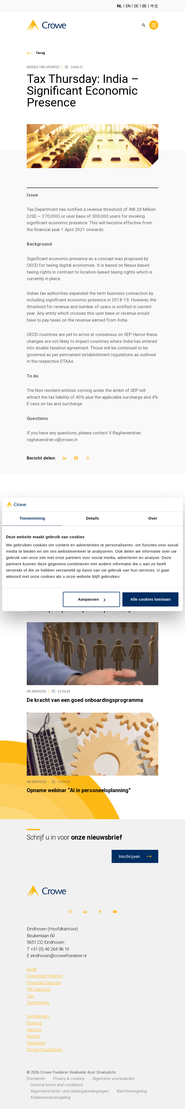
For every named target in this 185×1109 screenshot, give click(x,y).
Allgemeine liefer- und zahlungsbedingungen (70, 1091)
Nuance (34, 1022)
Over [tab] (152, 518)
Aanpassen (91, 599)
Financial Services (44, 982)
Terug (40, 53)
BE (144, 6)
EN (128, 6)
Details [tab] (92, 518)
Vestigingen (38, 1016)
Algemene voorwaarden (113, 1078)
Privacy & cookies (69, 1078)
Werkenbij (36, 1043)
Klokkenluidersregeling (50, 1097)
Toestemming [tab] (32, 518)
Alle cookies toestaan (150, 599)
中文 (154, 6)
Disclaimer (36, 1078)
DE (136, 6)
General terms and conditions (57, 1085)
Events (33, 1036)
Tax (30, 996)
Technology (38, 1002)
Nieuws (34, 1029)
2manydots (106, 1072)
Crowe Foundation (44, 1049)
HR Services (38, 989)
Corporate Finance (44, 975)
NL (119, 6)
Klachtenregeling (132, 1091)
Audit (32, 969)
